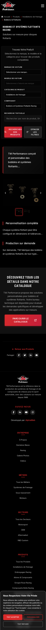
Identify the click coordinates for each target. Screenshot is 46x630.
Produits (16, 17)
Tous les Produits (23, 562)
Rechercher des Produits (13, 132)
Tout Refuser (22, 624)
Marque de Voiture (13, 67)
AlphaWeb (30, 420)
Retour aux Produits (23, 349)
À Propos (23, 440)
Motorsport (23, 525)
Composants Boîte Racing (23, 588)
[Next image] (40, 193)
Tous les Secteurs (23, 519)
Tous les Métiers (23, 482)
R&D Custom (23, 540)
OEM (23, 530)
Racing (23, 450)
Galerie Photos (23, 456)
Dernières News (23, 445)
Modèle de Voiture (13, 78)
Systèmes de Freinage (23, 487)
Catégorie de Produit (14, 90)
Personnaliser (33, 617)
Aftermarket (23, 535)
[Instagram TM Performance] (32, 412)
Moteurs (23, 498)
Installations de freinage (32, 17)
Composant (10, 101)
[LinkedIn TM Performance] (19, 412)
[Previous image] (5, 193)
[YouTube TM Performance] (26, 412)
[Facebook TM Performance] (13, 412)
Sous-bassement (23, 493)
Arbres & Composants (23, 577)
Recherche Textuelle (14, 113)
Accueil (5, 17)
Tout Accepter (13, 617)
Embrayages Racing (23, 572)
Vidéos (23, 461)
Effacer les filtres (32, 132)
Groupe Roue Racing (23, 583)
